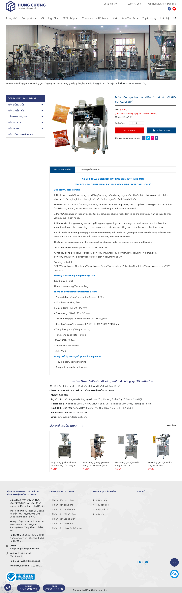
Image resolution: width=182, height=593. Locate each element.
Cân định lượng (17, 116)
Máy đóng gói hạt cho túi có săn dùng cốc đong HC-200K (64, 464)
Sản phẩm (28, 18)
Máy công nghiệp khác (21, 134)
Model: (118, 117)
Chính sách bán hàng (62, 504)
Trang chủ (11, 18)
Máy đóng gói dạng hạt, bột (72, 83)
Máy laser (13, 128)
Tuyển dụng (149, 18)
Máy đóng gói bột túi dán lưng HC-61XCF (127, 464)
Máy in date (14, 122)
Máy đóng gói (20, 83)
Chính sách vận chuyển (63, 518)
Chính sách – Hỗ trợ (94, 18)
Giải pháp (69, 18)
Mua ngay (129, 130)
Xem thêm (171, 425)
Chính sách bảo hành (62, 523)
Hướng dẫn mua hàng (63, 500)
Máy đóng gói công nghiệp (42, 83)
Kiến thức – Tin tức (124, 18)
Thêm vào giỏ (161, 130)
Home (9, 83)
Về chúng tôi (48, 18)
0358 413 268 (132, 3)
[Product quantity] (136, 123)
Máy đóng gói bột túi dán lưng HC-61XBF (159, 464)
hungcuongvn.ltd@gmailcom (162, 3)
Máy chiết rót (16, 110)
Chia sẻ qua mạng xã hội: (127, 138)
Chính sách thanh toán (63, 509)
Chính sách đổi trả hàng (64, 514)
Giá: (117, 109)
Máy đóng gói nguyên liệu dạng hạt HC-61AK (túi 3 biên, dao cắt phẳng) (96, 464)
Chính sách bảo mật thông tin (67, 528)
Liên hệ (164, 18)
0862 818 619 (110, 3)
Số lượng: (120, 123)
